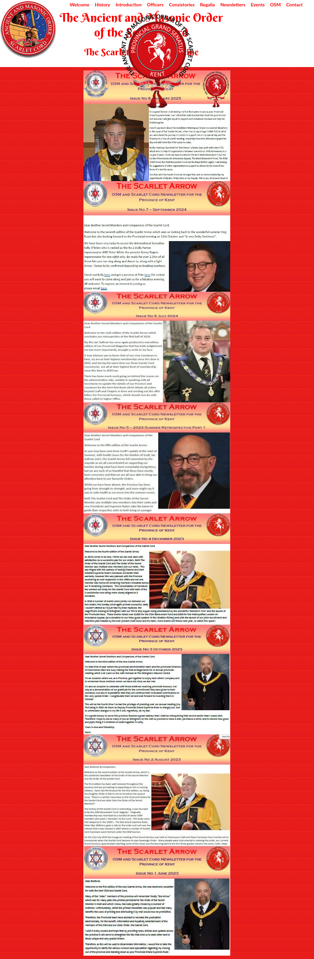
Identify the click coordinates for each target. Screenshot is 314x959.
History (102, 4)
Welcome (79, 4)
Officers (155, 4)
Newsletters (232, 4)
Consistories (182, 4)
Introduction (129, 4)
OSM (275, 4)
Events (258, 4)
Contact (294, 4)
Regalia (207, 4)
